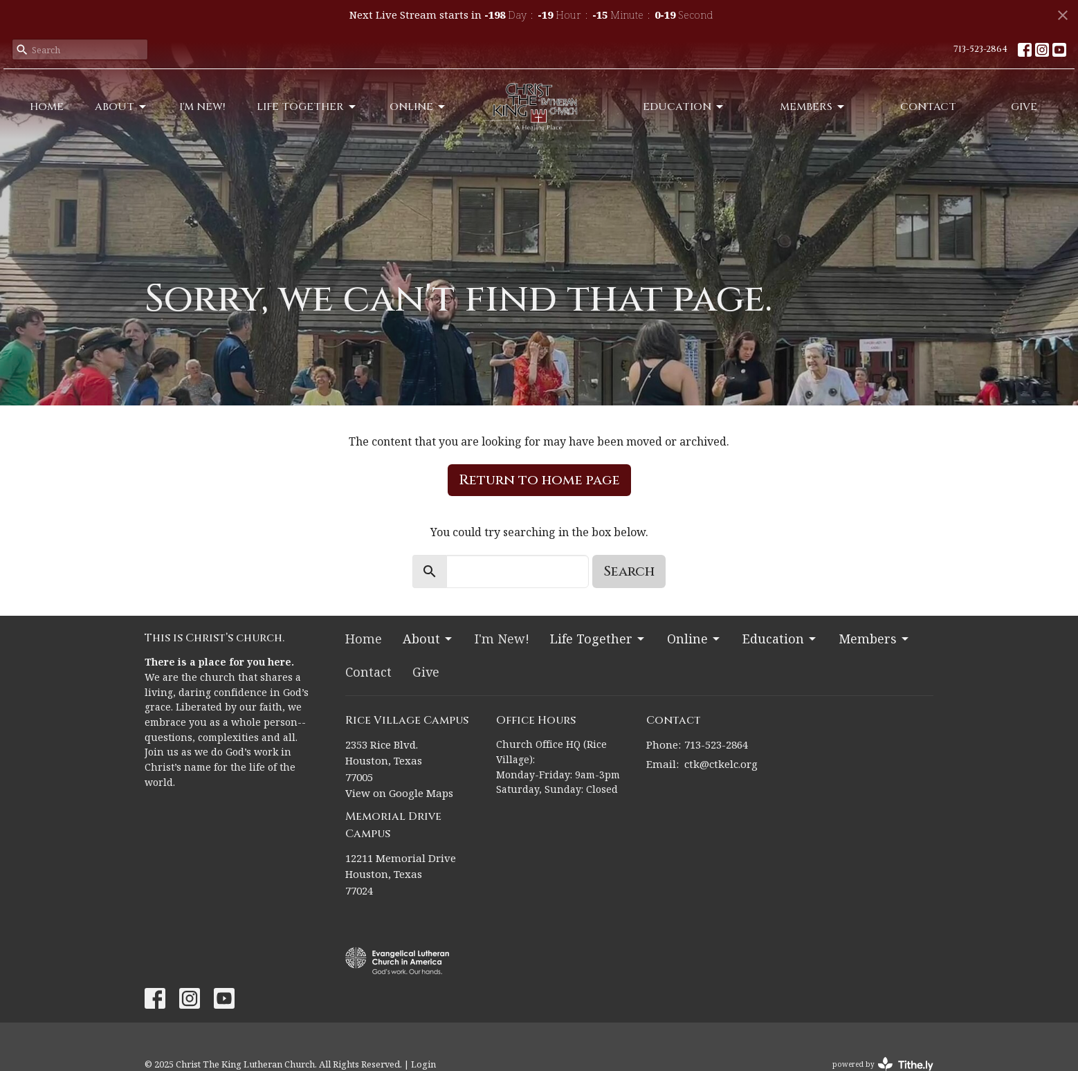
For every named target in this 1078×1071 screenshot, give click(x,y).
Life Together (307, 107)
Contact (928, 107)
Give (1024, 107)
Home (47, 107)
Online (418, 107)
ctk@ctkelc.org (721, 764)
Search (629, 571)
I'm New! (202, 107)
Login (423, 1064)
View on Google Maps (399, 793)
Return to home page (539, 479)
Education (684, 107)
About (121, 107)
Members (813, 107)
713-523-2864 (980, 49)
